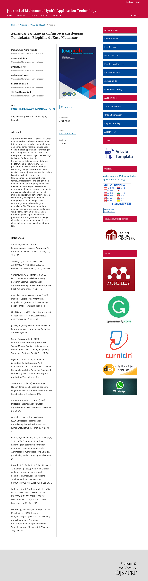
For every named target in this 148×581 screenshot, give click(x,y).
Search (134, 15)
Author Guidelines (113, 106)
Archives (21, 15)
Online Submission (113, 115)
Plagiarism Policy (112, 123)
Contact (45, 15)
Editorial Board (111, 38)
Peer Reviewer (111, 47)
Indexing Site (110, 81)
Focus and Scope (112, 55)
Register (129, 2)
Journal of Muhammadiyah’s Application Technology (52, 10)
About (56, 15)
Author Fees (110, 131)
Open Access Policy (113, 89)
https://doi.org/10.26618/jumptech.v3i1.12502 (33, 108)
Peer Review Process (114, 64)
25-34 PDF (67, 107)
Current (33, 15)
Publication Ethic (112, 72)
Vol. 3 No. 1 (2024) (38, 25)
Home (10, 15)
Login (138, 2)
